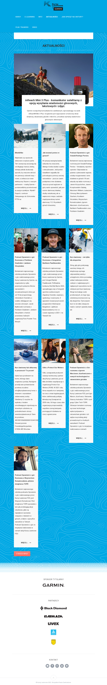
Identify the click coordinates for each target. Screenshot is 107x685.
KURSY (18, 17)
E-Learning (30, 17)
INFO (40, 17)
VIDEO (34, 27)
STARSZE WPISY (22, 554)
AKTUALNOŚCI (52, 17)
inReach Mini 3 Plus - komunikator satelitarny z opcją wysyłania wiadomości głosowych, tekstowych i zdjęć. (53, 103)
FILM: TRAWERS (22, 27)
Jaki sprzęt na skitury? (72, 17)
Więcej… (26, 208)
